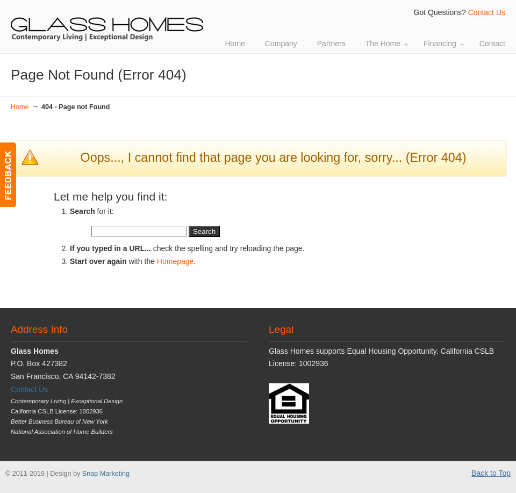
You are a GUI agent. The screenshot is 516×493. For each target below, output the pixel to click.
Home (20, 107)
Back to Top (491, 473)
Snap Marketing (106, 473)
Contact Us (486, 12)
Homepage (175, 261)
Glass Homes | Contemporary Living (107, 22)
